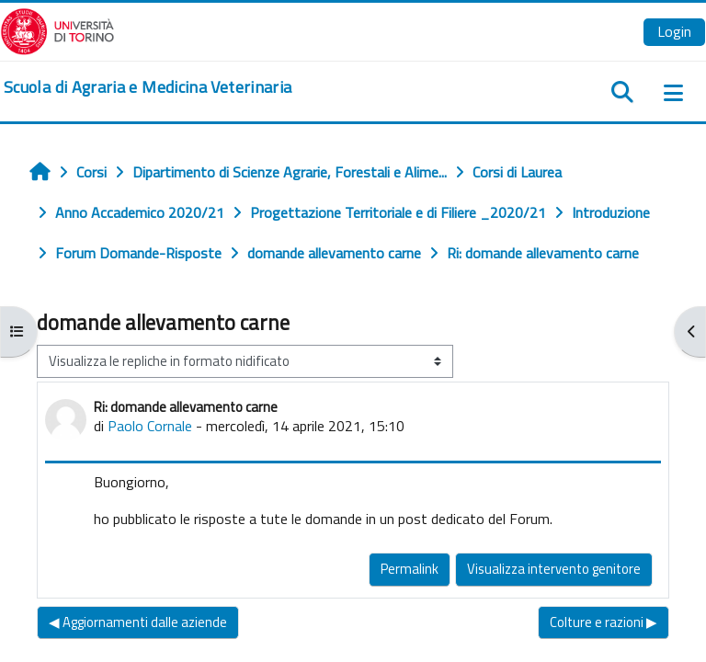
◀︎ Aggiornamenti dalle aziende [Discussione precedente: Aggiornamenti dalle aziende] (138, 622)
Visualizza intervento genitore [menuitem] (554, 568)
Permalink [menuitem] (409, 568)
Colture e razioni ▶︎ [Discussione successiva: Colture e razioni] (603, 622)
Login (674, 31)
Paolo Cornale (150, 426)
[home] (147, 87)
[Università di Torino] (57, 29)
